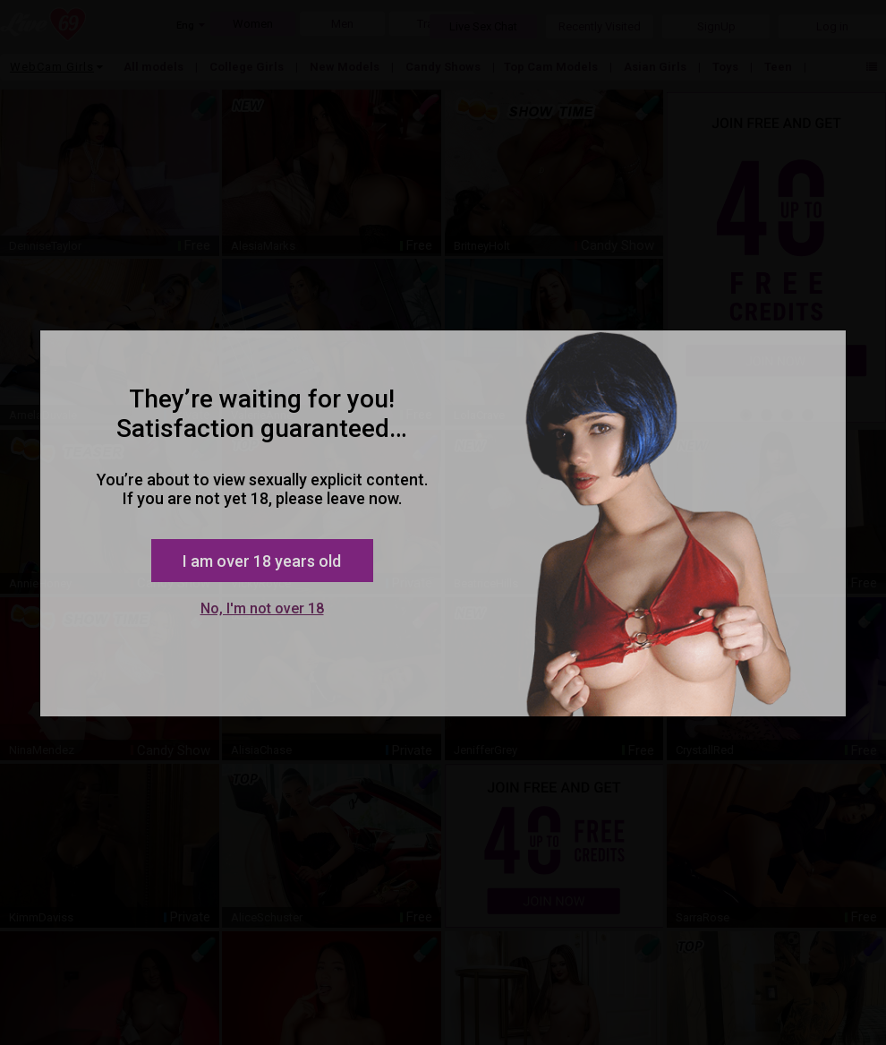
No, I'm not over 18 (262, 608)
